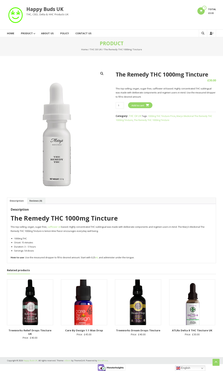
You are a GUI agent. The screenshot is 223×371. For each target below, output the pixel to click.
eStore (67, 360)
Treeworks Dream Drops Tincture (138, 330)
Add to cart (138, 105)
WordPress (103, 360)
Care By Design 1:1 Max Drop (84, 330)
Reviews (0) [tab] (35, 200)
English (183, 368)
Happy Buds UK (44, 9)
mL (96, 257)
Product (27, 33)
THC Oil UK (96, 49)
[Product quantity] (120, 105)
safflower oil (54, 226)
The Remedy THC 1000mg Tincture (151, 120)
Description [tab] (17, 200)
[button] (102, 73)
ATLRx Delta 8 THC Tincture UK (192, 330)
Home (10, 33)
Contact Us (83, 33)
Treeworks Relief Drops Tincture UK (30, 332)
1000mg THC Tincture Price (161, 116)
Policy (64, 33)
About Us (47, 33)
